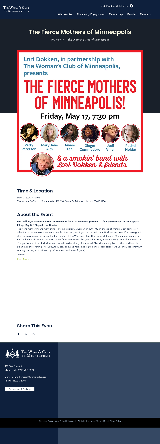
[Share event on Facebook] (18, 334)
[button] (65, 14)
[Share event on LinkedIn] (33, 334)
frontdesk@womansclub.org (32, 376)
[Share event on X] (25, 334)
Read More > (24, 259)
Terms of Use (102, 421)
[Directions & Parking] (19, 389)
